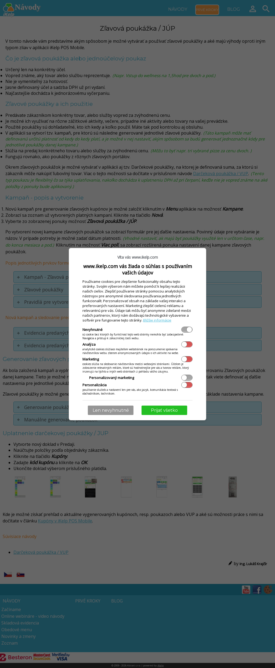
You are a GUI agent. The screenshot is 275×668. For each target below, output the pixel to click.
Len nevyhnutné (111, 410)
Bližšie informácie (157, 320)
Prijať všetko (164, 410)
